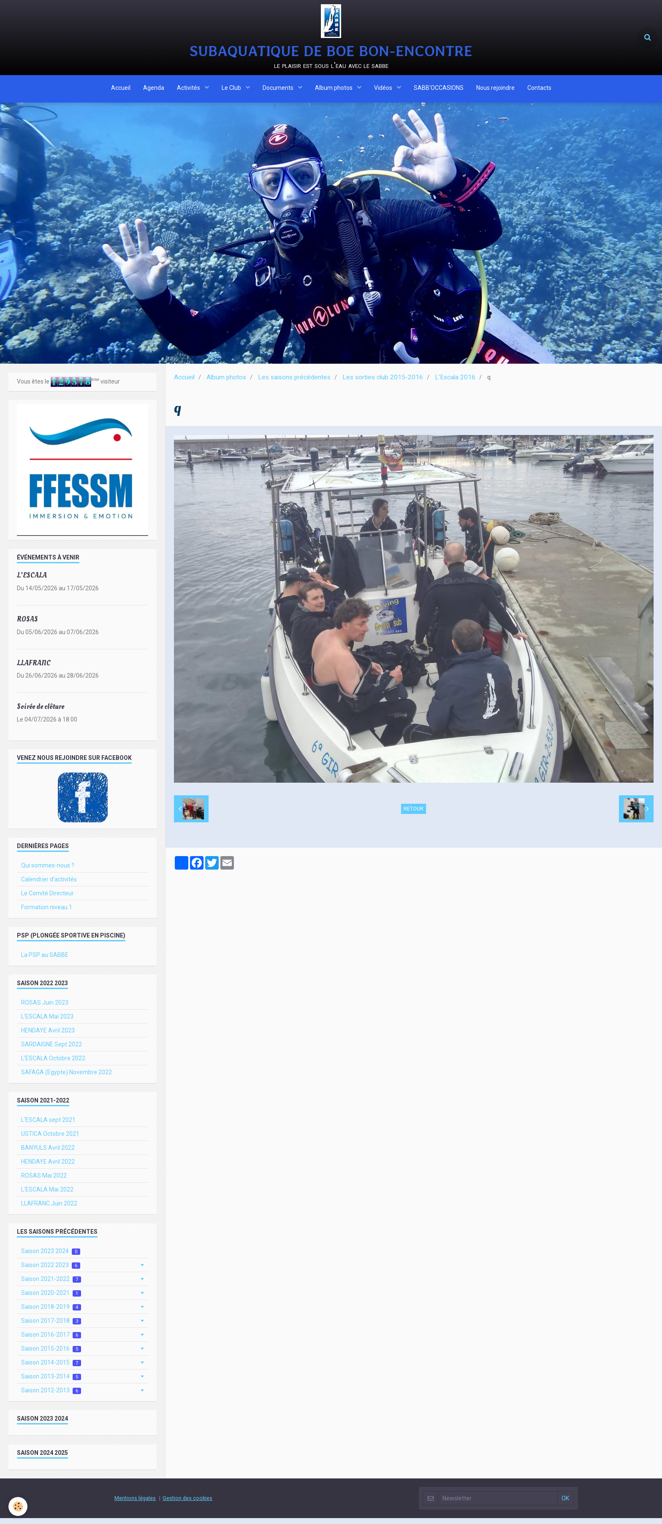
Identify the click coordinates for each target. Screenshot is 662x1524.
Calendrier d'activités (49, 885)
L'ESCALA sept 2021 (48, 1125)
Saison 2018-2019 (51, 1312)
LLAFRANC (34, 668)
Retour (413, 815)
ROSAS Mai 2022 (44, 1181)
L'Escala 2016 (455, 383)
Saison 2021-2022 (51, 1285)
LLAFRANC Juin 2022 (49, 1209)
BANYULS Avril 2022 (48, 1153)
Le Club (232, 89)
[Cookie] (17, 1506)
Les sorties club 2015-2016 (382, 383)
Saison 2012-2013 (51, 1396)
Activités (189, 89)
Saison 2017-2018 (51, 1326)
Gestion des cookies (187, 1504)
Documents (279, 89)
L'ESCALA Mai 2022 (47, 1195)
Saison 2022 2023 (50, 1271)
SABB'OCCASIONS (439, 89)
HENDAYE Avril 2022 (48, 1167)
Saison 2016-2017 (51, 1340)
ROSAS (27, 625)
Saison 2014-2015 (51, 1368)
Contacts (539, 89)
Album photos (334, 89)
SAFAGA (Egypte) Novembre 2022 (66, 1078)
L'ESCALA (32, 581)
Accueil (120, 89)
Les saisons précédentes (294, 383)
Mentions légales (135, 1504)
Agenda (153, 89)
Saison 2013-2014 (51, 1382)
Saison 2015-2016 (51, 1354)
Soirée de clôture (40, 712)
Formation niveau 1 (46, 913)
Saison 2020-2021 (51, 1298)
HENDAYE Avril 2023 (48, 1036)
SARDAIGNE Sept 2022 (51, 1050)
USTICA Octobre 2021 (50, 1139)
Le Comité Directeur (47, 899)
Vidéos (383, 89)
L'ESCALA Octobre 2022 (53, 1064)
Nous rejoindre (495, 89)
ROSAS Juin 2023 (44, 1008)
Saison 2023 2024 (50, 1257)
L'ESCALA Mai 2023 (47, 1022)
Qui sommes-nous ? (47, 871)
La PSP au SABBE (44, 960)
